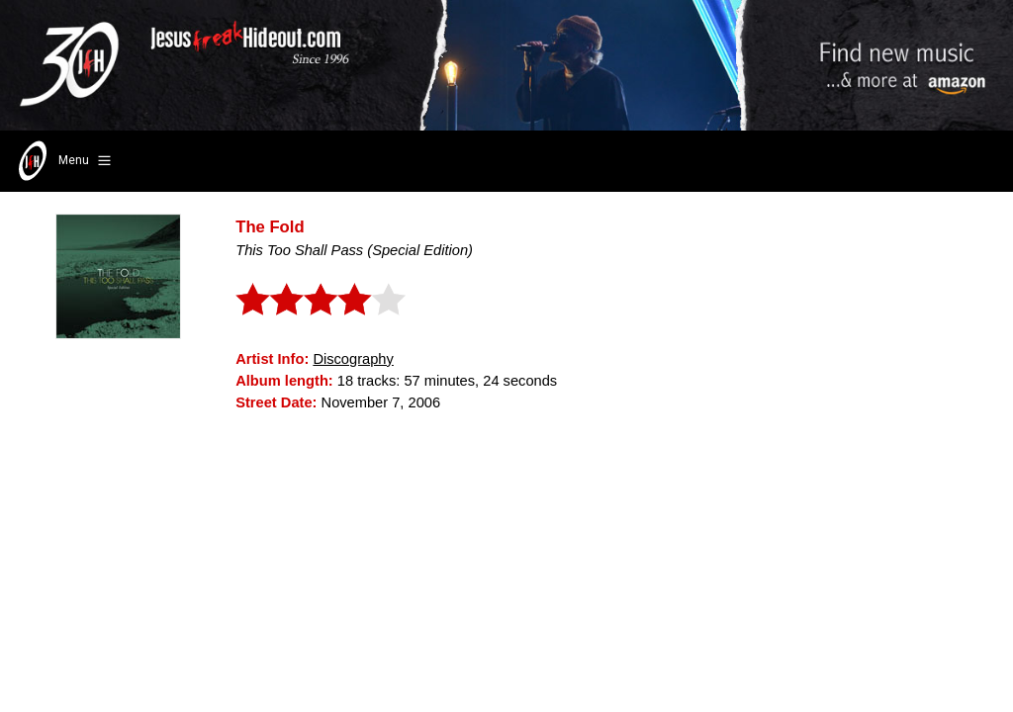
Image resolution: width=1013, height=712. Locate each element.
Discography (353, 359)
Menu (63, 161)
